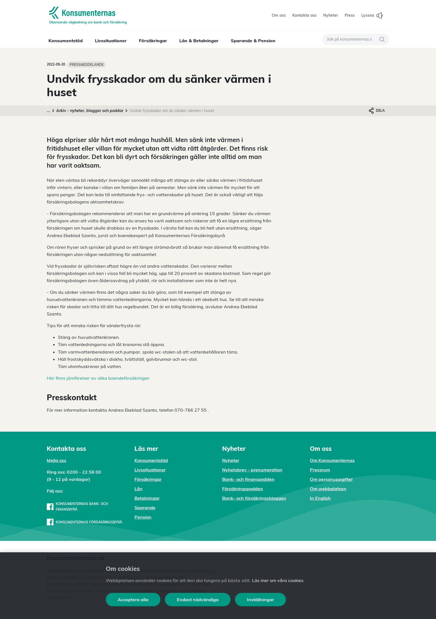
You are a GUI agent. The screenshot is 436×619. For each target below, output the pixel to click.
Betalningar (147, 498)
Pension (142, 517)
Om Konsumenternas (332, 460)
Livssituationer (111, 40)
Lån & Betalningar (199, 40)
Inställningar (260, 599)
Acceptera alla (133, 599)
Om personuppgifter (331, 479)
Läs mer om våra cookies (277, 580)
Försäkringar (153, 40)
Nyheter (230, 460)
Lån (138, 488)
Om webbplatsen (328, 488)
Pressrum (320, 470)
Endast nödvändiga (198, 599)
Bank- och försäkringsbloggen (254, 498)
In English (320, 498)
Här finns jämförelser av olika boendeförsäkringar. (98, 378)
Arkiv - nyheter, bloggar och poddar (89, 110)
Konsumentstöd (65, 40)
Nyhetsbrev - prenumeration (252, 470)
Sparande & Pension (253, 40)
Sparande (144, 507)
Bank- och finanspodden (248, 479)
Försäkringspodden (242, 488)
